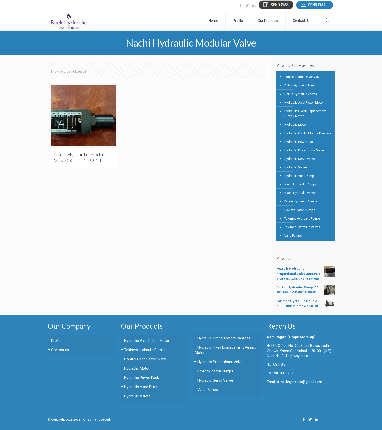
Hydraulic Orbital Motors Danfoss (307, 133)
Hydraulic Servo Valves (300, 159)
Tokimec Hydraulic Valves (302, 227)
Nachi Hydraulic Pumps (300, 184)
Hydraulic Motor (295, 124)
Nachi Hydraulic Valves (300, 193)
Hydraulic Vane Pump (299, 176)
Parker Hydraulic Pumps (300, 201)
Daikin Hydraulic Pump (300, 85)
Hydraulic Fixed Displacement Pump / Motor (305, 113)
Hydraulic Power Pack (299, 141)
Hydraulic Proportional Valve (304, 150)
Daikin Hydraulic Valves (300, 94)
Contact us (60, 350)
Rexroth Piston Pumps (299, 210)
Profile (56, 340)
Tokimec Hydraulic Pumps (302, 218)
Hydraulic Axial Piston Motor (304, 102)
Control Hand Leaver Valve (302, 77)
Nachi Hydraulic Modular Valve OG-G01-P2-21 (81, 157)
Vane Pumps (293, 235)
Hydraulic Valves (295, 167)
